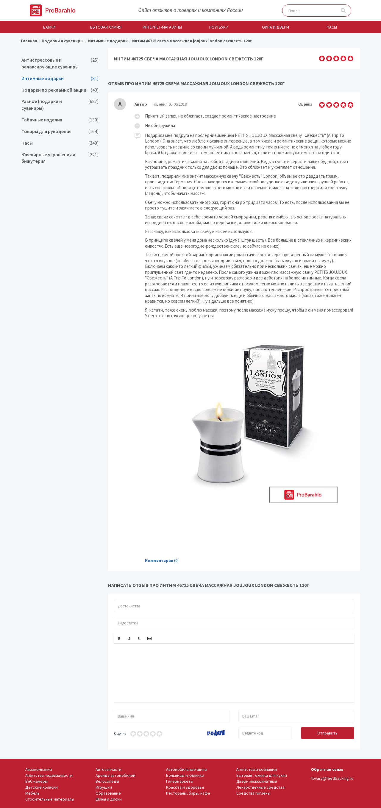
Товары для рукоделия (60, 131)
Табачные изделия (60, 120)
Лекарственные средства (260, 787)
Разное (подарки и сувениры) (60, 104)
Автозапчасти (108, 769)
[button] (119, 638)
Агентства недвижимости (49, 775)
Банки (49, 27)
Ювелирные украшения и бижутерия (60, 158)
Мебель (32, 793)
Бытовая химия (105, 27)
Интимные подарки (60, 78)
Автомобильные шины (186, 769)
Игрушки (104, 787)
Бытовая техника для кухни (261, 775)
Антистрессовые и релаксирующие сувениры (60, 63)
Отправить (327, 733)
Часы (332, 27)
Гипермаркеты (179, 781)
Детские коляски (41, 787)
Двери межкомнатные (256, 781)
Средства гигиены (253, 793)
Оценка (120, 733)
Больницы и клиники (185, 775)
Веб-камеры (36, 781)
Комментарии (159, 560)
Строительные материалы (49, 799)
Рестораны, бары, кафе (188, 793)
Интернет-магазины (162, 27)
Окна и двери (275, 27)
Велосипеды (107, 781)
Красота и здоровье (185, 787)
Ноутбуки (218, 27)
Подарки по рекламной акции (60, 90)
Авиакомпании (38, 769)
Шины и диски (109, 799)
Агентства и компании (256, 769)
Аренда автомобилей (115, 775)
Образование (108, 793)
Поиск (343, 10)
